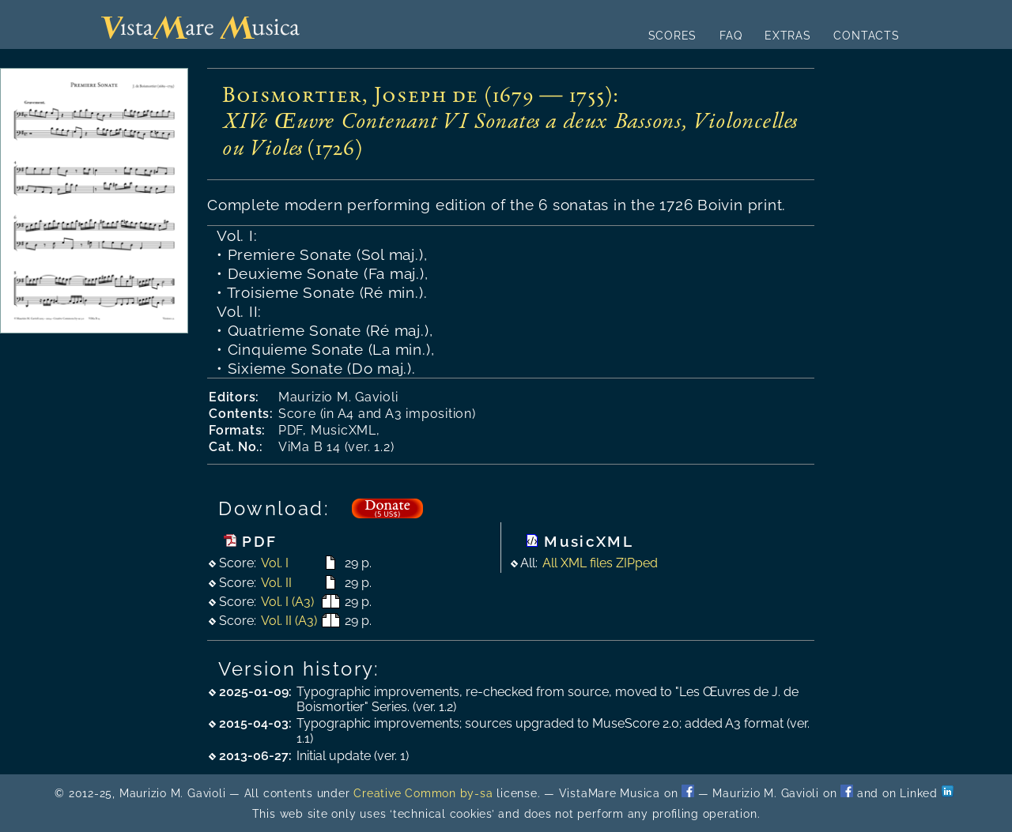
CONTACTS (866, 35)
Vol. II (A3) (289, 620)
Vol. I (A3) (287, 601)
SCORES (672, 35)
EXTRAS (788, 35)
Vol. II (276, 582)
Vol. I (275, 562)
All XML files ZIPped (600, 562)
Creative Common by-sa (423, 793)
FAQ (730, 35)
